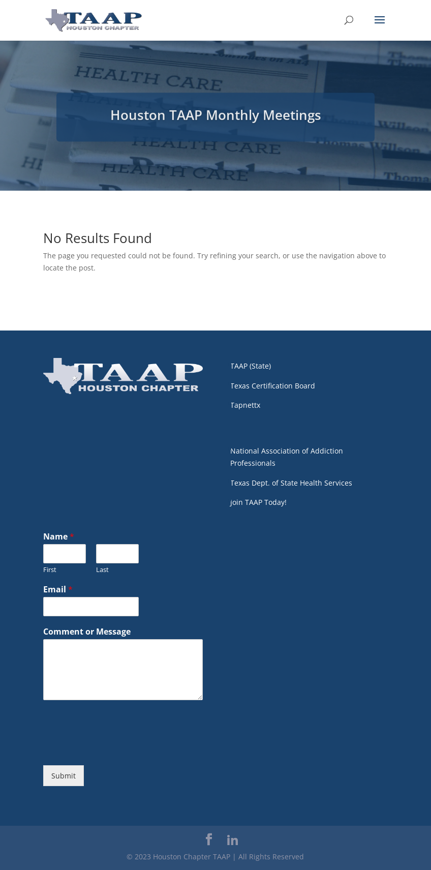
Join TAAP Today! (258, 502)
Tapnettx (245, 405)
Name (58, 536)
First (49, 569)
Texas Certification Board (272, 386)
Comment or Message (87, 631)
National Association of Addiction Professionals (286, 457)
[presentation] (120, 748)
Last (102, 569)
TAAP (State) (250, 366)
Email (58, 589)
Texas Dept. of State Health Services (291, 483)
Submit (63, 776)
